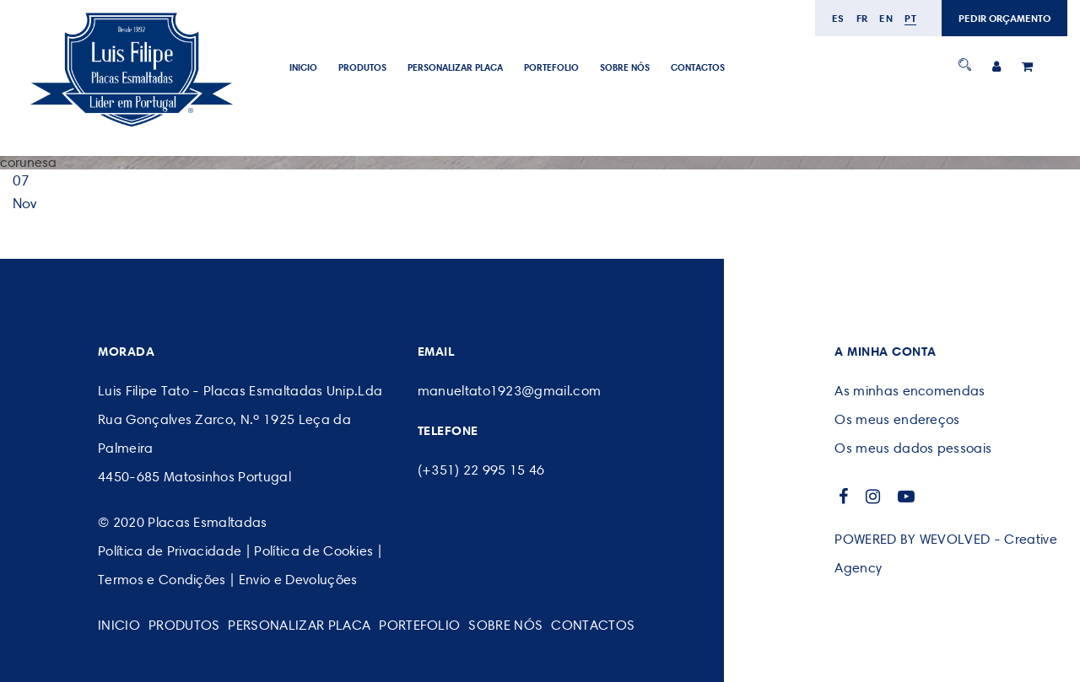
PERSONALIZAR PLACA (455, 67)
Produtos (362, 67)
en (886, 18)
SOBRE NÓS (625, 67)
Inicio (303, 67)
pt (910, 18)
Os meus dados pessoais (912, 448)
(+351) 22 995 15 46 (481, 470)
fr (862, 18)
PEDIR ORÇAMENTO (1004, 18)
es (838, 18)
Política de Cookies (313, 551)
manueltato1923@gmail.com (510, 391)
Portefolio (551, 67)
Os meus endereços (896, 419)
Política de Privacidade (169, 551)
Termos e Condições (162, 580)
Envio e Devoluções (298, 580)
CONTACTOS (698, 67)
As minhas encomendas (909, 391)
